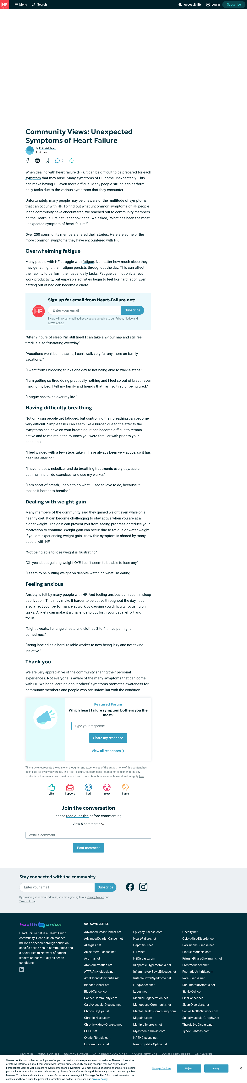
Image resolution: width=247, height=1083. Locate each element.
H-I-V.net (139, 952)
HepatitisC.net (143, 945)
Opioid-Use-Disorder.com (199, 938)
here (141, 776)
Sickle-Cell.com (192, 991)
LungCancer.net (144, 985)
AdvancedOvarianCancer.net (103, 938)
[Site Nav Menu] (21, 4)
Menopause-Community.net (152, 1004)
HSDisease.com (144, 958)
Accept (216, 1068)
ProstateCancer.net (195, 965)
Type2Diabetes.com (196, 1031)
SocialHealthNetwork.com (200, 1011)
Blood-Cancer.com (96, 991)
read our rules (77, 816)
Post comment (88, 848)
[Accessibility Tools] (190, 4)
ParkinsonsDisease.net (198, 945)
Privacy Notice (124, 318)
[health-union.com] (40, 924)
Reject (189, 1068)
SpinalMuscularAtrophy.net (200, 1018)
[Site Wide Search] (39, 4)
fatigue (88, 261)
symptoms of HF (123, 206)
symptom (33, 178)
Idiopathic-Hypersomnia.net (152, 965)
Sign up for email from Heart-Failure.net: (91, 300)
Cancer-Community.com (100, 998)
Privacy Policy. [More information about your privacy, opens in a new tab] (100, 1079)
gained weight (108, 512)
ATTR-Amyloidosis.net (99, 971)
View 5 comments (88, 824)
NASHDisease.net (145, 1038)
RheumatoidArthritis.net (198, 985)
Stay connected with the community (57, 876)
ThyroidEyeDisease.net (197, 1024)
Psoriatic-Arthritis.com (197, 971)
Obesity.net (190, 932)
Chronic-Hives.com (97, 1018)
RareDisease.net (193, 978)
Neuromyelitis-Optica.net (150, 1044)
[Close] (241, 1068)
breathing (120, 418)
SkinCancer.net (192, 998)
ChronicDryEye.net (96, 1011)
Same (123, 789)
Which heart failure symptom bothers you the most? (108, 712)
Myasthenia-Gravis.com (149, 1031)
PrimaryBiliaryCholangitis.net (202, 958)
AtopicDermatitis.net (98, 965)
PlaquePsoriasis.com (196, 952)
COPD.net (90, 1031)
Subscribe (234, 4)
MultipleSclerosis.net (147, 1024)
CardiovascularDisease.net (102, 1004)
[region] (123, 1069)
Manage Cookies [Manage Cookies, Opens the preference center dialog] (161, 1068)
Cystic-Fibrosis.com (97, 1038)
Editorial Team (47, 148)
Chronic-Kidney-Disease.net (103, 1024)
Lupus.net (140, 991)
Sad (86, 789)
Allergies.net (92, 945)
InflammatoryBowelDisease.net (154, 971)
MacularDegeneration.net (150, 998)
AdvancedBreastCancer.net (102, 932)
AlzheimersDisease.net (100, 952)
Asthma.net (92, 958)
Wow (105, 789)
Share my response (108, 738)
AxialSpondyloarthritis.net (101, 978)
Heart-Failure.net (144, 938)
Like (49, 789)
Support (68, 789)
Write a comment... (43, 835)
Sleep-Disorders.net (195, 1004)
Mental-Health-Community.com (154, 1011)
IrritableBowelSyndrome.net (152, 978)
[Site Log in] (213, 4)
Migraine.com (142, 1018)
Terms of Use (56, 323)
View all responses (108, 751)
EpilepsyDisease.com (147, 932)
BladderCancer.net (96, 985)
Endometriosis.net (96, 1044)
